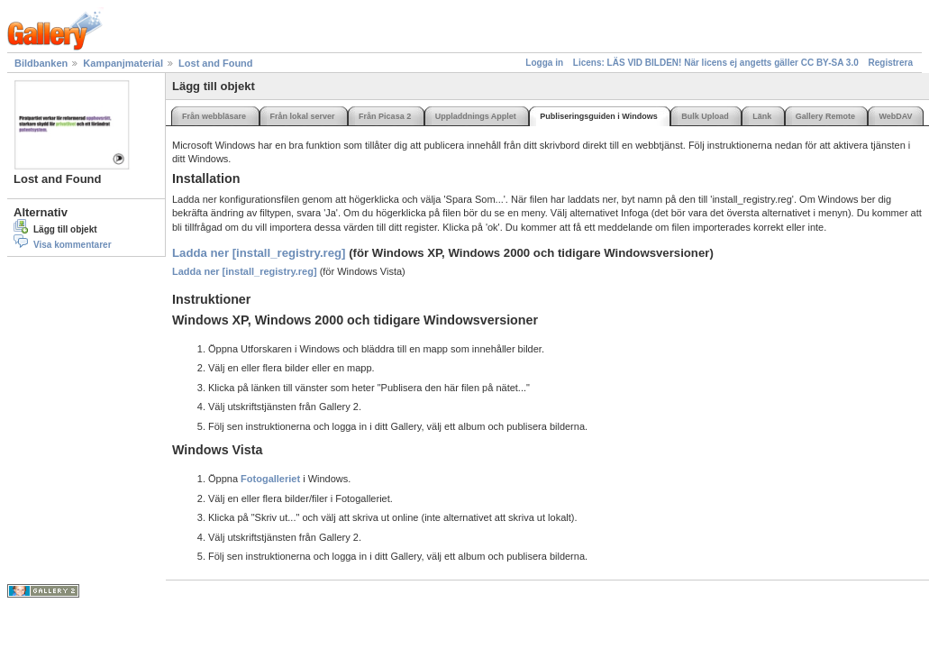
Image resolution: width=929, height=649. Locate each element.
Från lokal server (302, 116)
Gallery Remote (825, 116)
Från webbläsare (214, 116)
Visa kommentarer (72, 245)
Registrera (891, 63)
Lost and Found (215, 63)
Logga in (544, 63)
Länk (761, 116)
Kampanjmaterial (123, 63)
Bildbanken (41, 63)
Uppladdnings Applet (475, 116)
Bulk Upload (705, 116)
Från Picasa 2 (385, 116)
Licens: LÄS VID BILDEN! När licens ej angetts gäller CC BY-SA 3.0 (716, 63)
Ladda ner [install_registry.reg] (260, 253)
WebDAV (895, 116)
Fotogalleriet (270, 478)
